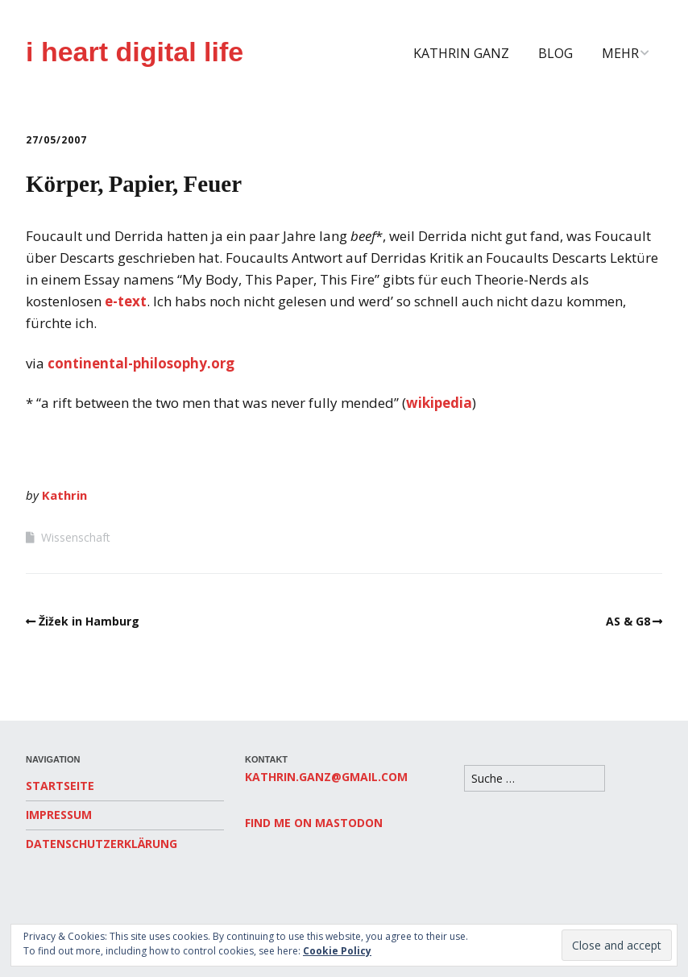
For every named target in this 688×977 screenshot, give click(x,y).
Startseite (60, 785)
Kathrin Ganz (461, 53)
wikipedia (439, 402)
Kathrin (64, 495)
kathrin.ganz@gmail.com (326, 776)
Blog (555, 53)
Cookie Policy (337, 951)
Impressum (59, 814)
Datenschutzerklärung (101, 843)
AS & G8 (628, 621)
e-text (126, 301)
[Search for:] (534, 778)
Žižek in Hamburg (89, 621)
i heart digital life (134, 51)
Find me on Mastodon (314, 822)
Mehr (620, 53)
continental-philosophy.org (141, 363)
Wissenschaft (75, 537)
